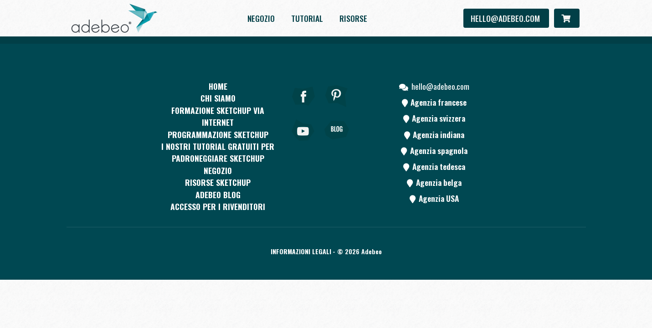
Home (218, 86)
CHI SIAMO (218, 98)
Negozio (261, 18)
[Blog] (337, 143)
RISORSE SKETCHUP (218, 182)
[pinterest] (337, 108)
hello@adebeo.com (506, 18)
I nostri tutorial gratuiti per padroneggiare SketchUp (217, 152)
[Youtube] (303, 143)
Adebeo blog (218, 194)
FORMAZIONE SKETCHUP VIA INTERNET (217, 116)
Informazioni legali (301, 251)
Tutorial (307, 18)
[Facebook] (303, 108)
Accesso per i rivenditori (217, 206)
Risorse (353, 18)
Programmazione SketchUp (218, 134)
